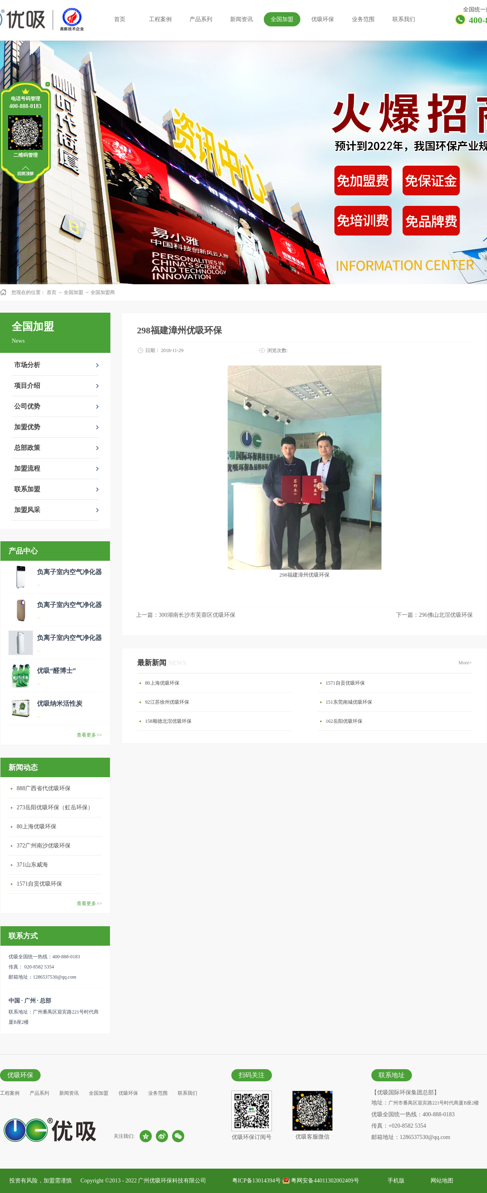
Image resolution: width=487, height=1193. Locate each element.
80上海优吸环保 (36, 826)
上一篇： (185, 615)
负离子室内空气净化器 (69, 571)
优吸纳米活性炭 (59, 703)
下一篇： (434, 615)
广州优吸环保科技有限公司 (172, 1181)
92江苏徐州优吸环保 (167, 702)
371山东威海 (32, 865)
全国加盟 (73, 292)
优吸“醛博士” (56, 670)
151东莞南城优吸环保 (349, 702)
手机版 (395, 1181)
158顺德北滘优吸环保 (168, 721)
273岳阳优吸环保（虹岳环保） (55, 807)
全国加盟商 (103, 292)
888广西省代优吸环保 (44, 788)
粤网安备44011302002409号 (325, 1181)
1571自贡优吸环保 (39, 884)
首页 (119, 19)
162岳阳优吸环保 (344, 721)
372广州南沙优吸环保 (44, 846)
